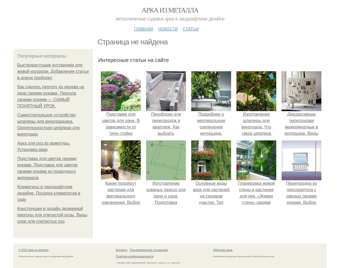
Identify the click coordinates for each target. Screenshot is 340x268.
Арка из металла (170, 10)
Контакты (121, 250)
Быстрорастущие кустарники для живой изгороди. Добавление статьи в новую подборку (53, 71)
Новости (168, 28)
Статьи (190, 28)
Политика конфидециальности (135, 256)
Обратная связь (223, 250)
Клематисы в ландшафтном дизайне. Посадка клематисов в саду (48, 193)
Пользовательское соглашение (149, 250)
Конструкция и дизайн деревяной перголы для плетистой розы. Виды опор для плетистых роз (52, 215)
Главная (143, 28)
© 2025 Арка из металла (34, 250)
